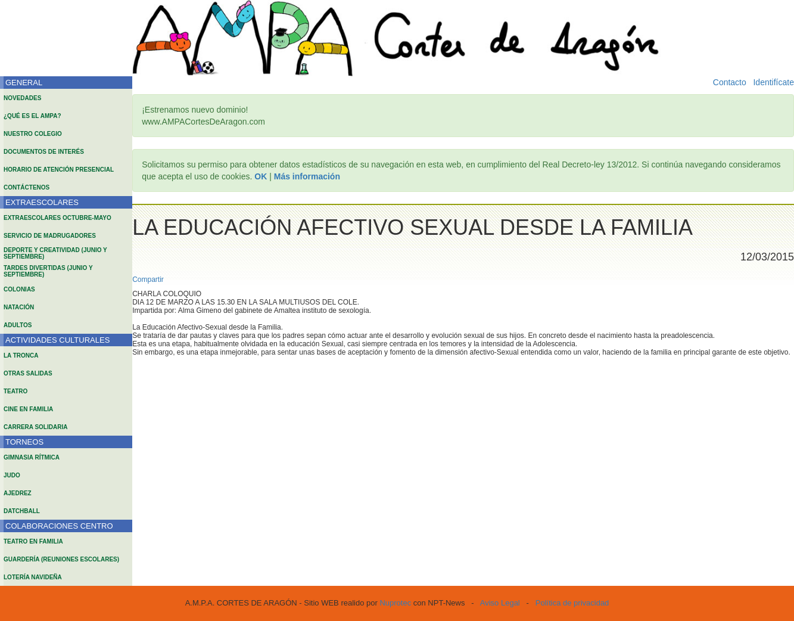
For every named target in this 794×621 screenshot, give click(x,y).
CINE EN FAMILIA (28, 409)
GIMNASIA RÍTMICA (32, 457)
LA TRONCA (21, 355)
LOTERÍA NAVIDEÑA (33, 577)
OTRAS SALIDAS (28, 373)
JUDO (12, 475)
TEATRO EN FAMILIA (33, 541)
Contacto (729, 82)
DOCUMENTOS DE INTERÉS (44, 151)
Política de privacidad (572, 602)
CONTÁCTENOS (26, 187)
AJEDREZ (18, 493)
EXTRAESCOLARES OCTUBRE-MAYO (57, 218)
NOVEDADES (22, 98)
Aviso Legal (500, 602)
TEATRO (15, 391)
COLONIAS (19, 289)
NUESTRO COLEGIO (33, 134)
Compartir (148, 279)
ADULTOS (18, 325)
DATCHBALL (22, 511)
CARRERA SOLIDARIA (35, 427)
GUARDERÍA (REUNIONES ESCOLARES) (61, 559)
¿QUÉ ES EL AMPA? (32, 116)
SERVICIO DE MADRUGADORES (50, 235)
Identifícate (773, 82)
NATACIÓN (19, 307)
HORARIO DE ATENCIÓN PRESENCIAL (59, 169)
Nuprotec (395, 602)
